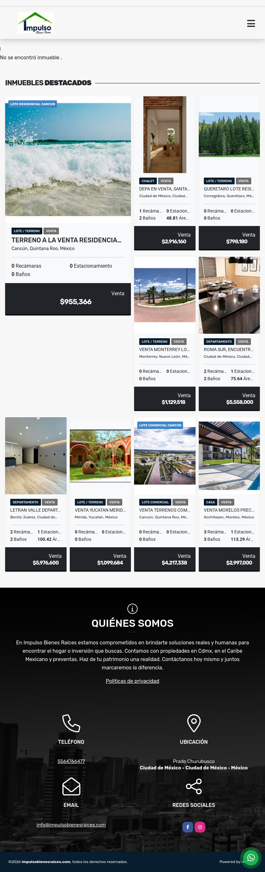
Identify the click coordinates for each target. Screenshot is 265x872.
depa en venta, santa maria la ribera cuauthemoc (164, 188)
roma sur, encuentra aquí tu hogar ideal (229, 349)
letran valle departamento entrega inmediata (35, 510)
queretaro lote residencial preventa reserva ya (229, 188)
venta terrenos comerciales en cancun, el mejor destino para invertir (164, 510)
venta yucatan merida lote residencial (100, 510)
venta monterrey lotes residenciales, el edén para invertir (164, 349)
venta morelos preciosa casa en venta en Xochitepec (229, 510)
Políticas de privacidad (132, 681)
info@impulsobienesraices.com (71, 825)
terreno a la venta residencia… (67, 240)
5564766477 (71, 761)
